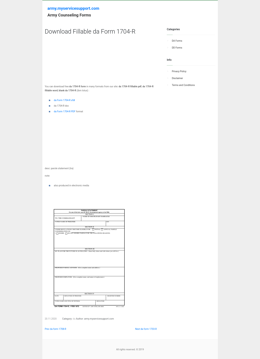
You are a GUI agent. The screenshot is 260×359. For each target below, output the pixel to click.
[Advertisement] (101, 60)
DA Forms (177, 40)
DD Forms (177, 47)
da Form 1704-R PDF (64, 111)
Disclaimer (177, 78)
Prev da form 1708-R (55, 329)
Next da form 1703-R (146, 329)
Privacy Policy (179, 71)
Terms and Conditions (183, 85)
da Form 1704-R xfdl (64, 100)
